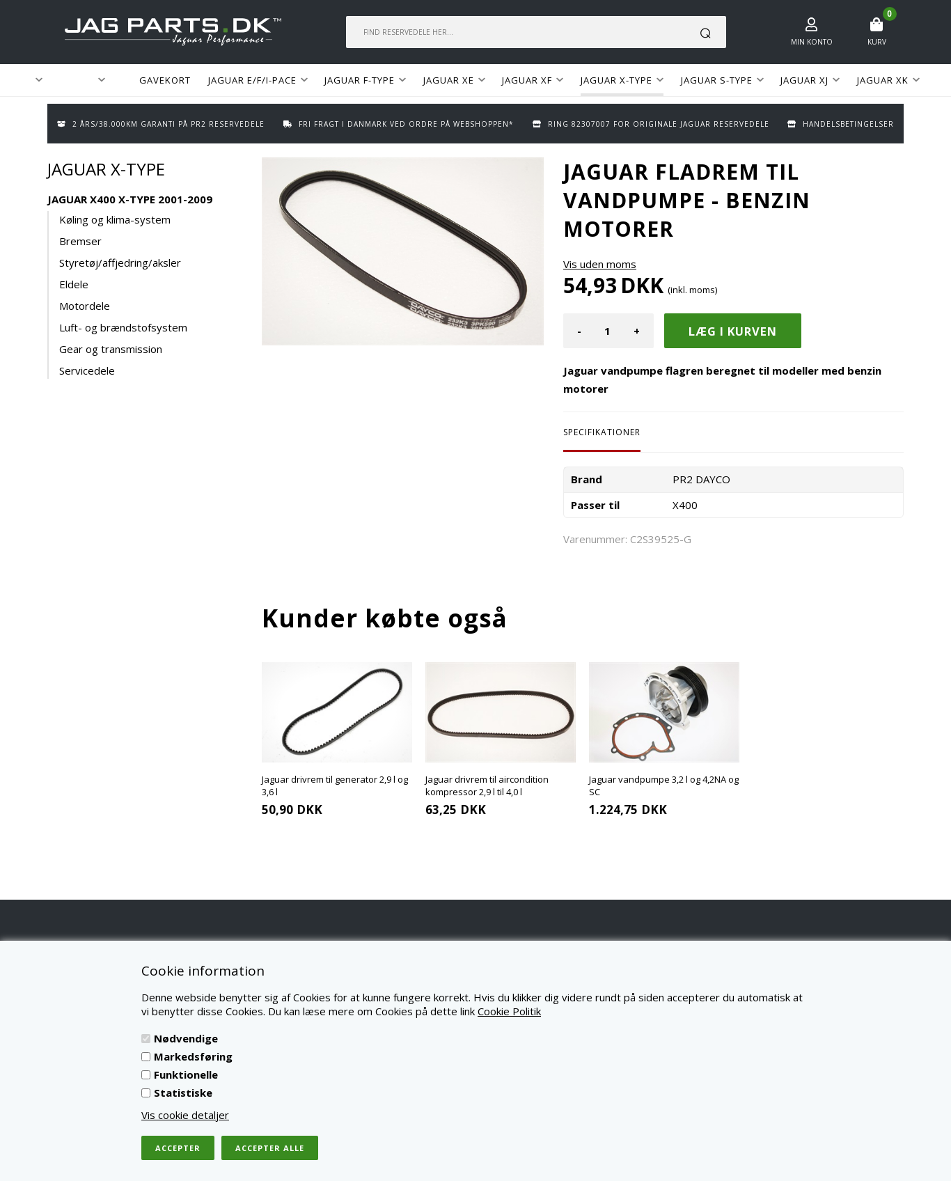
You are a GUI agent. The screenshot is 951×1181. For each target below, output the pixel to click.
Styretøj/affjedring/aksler (120, 262)
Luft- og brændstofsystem (123, 327)
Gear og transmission (110, 349)
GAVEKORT (165, 80)
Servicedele (87, 370)
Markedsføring (193, 1056)
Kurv (876, 42)
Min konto (812, 42)
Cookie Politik (509, 1011)
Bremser (80, 241)
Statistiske (183, 1093)
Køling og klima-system (115, 219)
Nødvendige (186, 1038)
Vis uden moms (599, 264)
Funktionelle (186, 1074)
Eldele (73, 284)
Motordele (84, 306)
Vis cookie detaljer (185, 1115)
